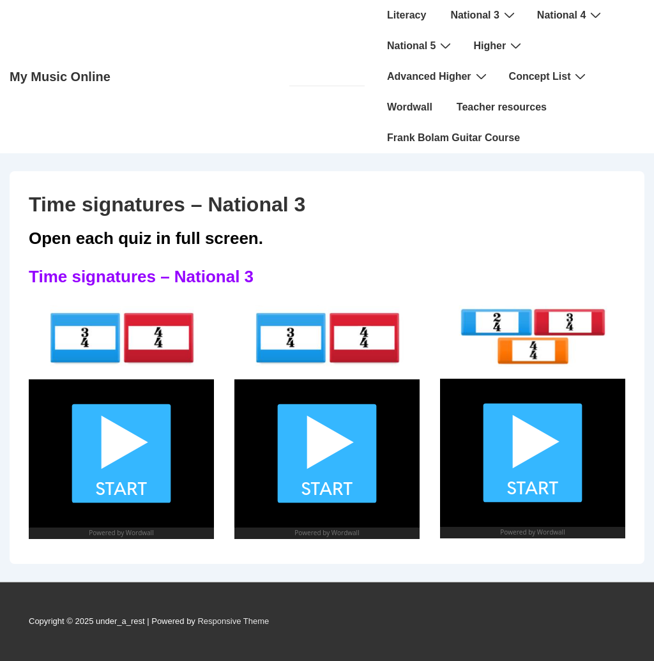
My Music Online (60, 77)
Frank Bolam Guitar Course (453, 137)
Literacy (406, 15)
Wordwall (409, 107)
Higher (498, 45)
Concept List (549, 76)
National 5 (420, 45)
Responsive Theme (233, 621)
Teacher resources (502, 107)
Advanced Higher (438, 76)
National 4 (570, 15)
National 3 (483, 15)
